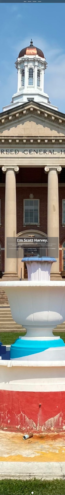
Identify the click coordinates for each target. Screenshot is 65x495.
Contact (36, 255)
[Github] (32, 253)
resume (29, 1)
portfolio (34, 1)
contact (39, 1)
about (25, 1)
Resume (29, 255)
